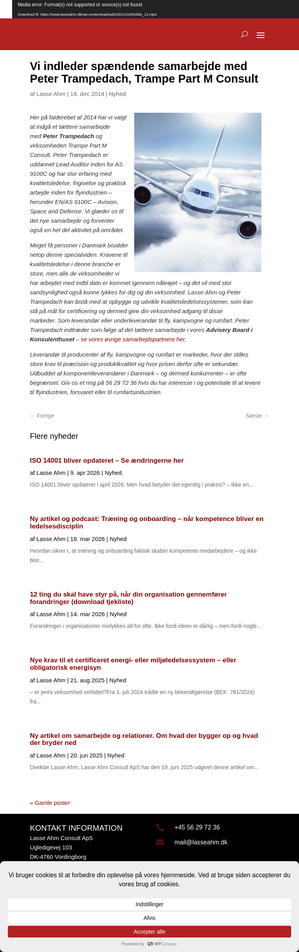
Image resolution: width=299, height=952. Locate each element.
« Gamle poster (50, 802)
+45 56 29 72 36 (197, 827)
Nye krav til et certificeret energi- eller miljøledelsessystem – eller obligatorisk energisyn (133, 663)
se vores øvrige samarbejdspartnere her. (133, 339)
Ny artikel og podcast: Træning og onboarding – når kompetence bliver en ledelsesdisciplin (146, 522)
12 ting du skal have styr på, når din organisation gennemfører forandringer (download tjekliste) (128, 598)
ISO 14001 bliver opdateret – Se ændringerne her (107, 460)
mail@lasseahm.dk (201, 842)
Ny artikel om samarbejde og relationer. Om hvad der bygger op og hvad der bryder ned (144, 739)
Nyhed (117, 93)
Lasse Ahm (50, 93)
